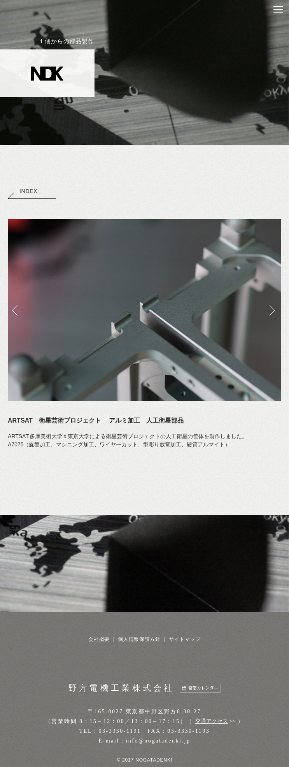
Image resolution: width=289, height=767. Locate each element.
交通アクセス (211, 721)
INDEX (22, 191)
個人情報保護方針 (139, 639)
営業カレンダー (203, 688)
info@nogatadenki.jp (158, 741)
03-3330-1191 (120, 731)
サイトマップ (185, 639)
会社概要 (99, 639)
